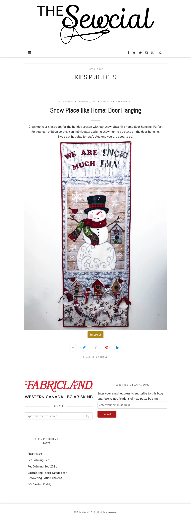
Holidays (107, 101)
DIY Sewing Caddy (39, 484)
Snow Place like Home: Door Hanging (95, 110)
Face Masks (35, 454)
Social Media (67, 101)
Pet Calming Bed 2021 (42, 466)
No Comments (123, 101)
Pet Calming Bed (38, 460)
